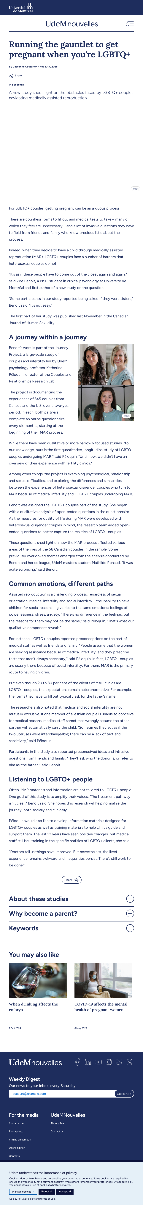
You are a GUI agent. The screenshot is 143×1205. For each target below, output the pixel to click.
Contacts (14, 1158)
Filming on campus (20, 1142)
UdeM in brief (17, 1150)
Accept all (65, 1191)
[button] (129, 24)
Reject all (46, 1191)
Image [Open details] (136, 191)
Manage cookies (23, 1191)
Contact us (57, 1134)
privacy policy (27, 1198)
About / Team (58, 1125)
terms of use (47, 1198)
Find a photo (16, 1134)
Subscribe (124, 1096)
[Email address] (61, 1096)
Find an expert (17, 1125)
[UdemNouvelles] (71, 24)
